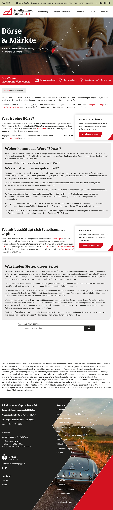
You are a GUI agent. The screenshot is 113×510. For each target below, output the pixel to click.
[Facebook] (96, 3)
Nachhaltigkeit (67, 249)
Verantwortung (42, 12)
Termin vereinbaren (90, 134)
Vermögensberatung (95, 104)
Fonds (6, 246)
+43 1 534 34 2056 (29, 415)
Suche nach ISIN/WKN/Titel (29, 324)
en (108, 3)
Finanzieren (80, 12)
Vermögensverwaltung (11, 107)
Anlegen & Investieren (62, 12)
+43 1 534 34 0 (14, 441)
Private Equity (57, 239)
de (105, 3)
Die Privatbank (106, 12)
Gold (46, 246)
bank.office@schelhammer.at (19, 446)
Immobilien (41, 128)
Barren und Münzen (66, 246)
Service (92, 12)
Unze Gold (14, 138)
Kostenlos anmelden (90, 245)
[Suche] (89, 328)
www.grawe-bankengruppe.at (13, 464)
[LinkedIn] (101, 3)
